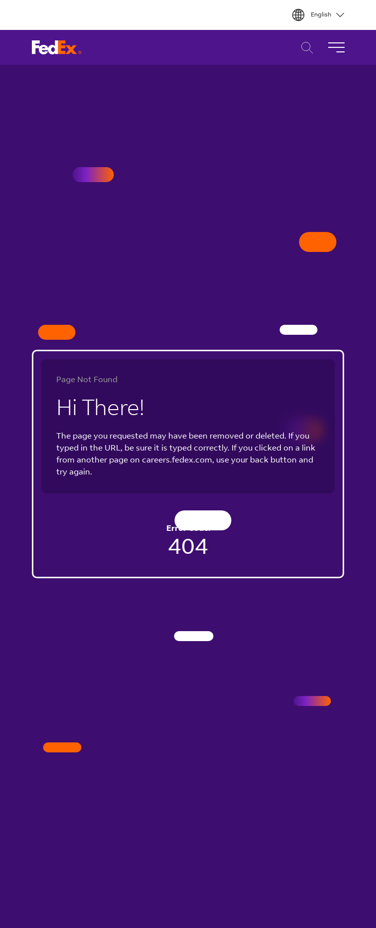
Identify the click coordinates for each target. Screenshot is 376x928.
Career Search (304, 47)
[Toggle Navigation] (336, 47)
